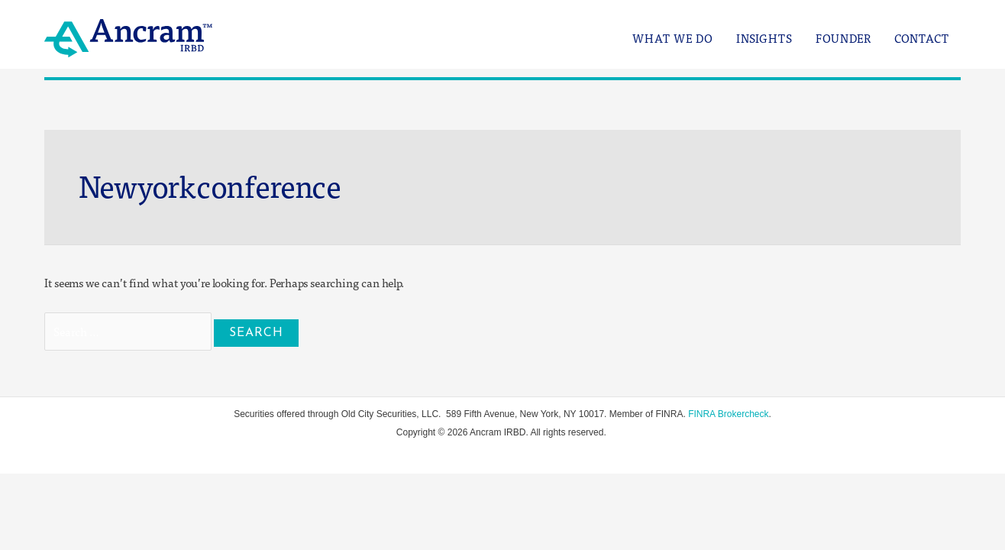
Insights (764, 38)
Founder (843, 38)
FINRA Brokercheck (728, 414)
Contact (921, 38)
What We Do (672, 38)
